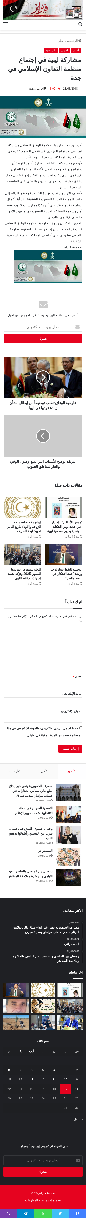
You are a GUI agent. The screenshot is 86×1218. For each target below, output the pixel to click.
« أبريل (78, 1119)
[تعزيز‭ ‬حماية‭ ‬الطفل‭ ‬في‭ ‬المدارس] (43, 1022)
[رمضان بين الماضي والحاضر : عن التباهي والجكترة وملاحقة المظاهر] (68, 877)
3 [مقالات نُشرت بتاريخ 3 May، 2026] (65, 1070)
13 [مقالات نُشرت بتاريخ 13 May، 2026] (31, 1079)
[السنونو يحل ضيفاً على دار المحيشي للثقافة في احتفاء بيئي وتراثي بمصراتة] (43, 1006)
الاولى (64, 50)
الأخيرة (44, 771)
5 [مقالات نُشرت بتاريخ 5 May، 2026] (43, 1070)
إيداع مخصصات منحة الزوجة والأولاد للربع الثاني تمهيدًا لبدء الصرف (24, 526)
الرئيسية (74, 40)
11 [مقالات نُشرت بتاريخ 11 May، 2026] (54, 1079)
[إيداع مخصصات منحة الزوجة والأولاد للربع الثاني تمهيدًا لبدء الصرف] (22, 507)
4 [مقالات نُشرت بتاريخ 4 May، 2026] (54, 1070)
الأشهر (72, 771)
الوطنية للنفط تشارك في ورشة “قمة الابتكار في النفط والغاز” (66, 574)
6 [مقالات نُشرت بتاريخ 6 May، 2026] (32, 1070)
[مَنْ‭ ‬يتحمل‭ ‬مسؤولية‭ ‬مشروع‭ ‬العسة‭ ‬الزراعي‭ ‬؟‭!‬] (16, 1022)
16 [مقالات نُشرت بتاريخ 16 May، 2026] (77, 1089)
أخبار (61, 40)
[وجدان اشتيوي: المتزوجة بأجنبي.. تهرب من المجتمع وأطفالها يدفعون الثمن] (68, 835)
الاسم (77, 676)
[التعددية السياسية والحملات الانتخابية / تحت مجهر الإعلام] (68, 814)
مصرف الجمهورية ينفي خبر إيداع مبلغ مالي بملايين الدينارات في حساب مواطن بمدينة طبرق (31, 790)
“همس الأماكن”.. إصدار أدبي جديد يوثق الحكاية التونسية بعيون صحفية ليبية (64, 526)
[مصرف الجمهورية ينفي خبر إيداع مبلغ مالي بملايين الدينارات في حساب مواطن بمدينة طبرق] (68, 792)
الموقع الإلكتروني (71, 711)
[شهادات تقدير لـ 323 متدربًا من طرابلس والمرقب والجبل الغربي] (70, 1022)
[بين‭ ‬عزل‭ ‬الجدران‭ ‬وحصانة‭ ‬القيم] (16, 1006)
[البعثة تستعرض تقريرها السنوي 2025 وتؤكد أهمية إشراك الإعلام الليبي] (22, 554)
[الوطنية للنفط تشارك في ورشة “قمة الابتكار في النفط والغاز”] (64, 554)
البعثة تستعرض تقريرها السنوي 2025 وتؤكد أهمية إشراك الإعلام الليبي (24, 574)
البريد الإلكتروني (71, 693)
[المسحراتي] (68, 857)
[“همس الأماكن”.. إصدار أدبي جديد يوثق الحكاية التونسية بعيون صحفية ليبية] (64, 507)
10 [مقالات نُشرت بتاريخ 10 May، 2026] (65, 1079)
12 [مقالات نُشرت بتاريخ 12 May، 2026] (43, 1079)
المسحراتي (45, 851)
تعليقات (14, 771)
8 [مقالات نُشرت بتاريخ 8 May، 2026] (9, 1070)
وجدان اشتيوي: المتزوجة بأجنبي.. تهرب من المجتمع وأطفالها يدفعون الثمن (30, 833)
